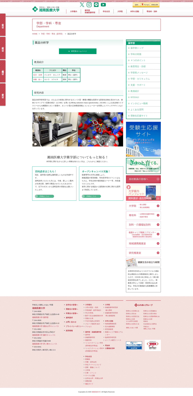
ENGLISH (154, 4)
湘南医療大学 (96, 392)
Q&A (136, 4)
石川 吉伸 (37, 75)
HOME (34, 34)
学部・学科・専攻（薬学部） (52, 34)
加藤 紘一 (37, 79)
